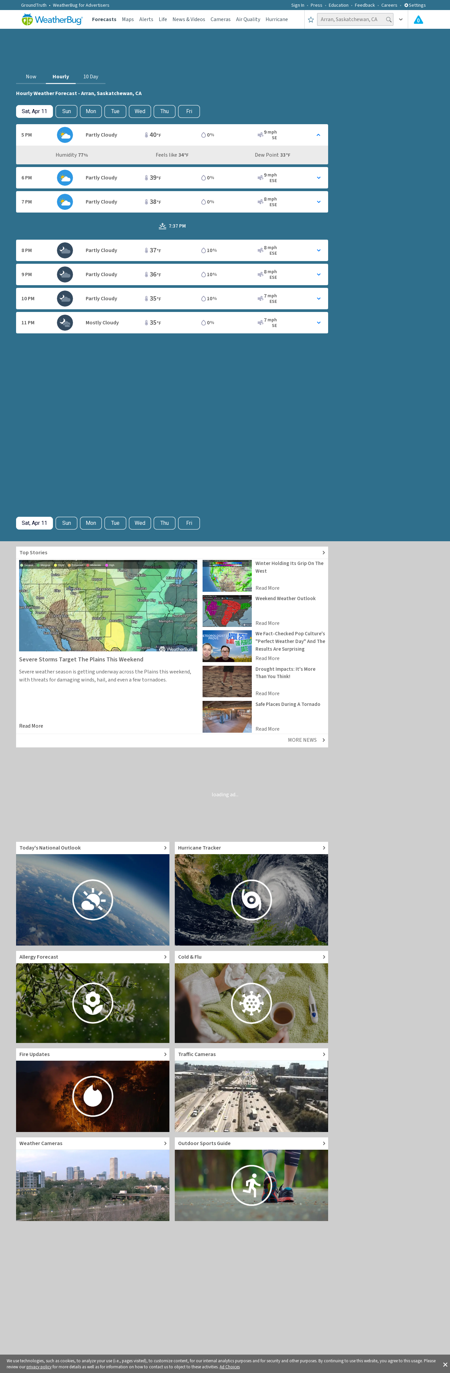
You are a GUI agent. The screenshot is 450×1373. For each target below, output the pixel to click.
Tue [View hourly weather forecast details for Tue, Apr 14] (115, 111)
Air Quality (248, 19)
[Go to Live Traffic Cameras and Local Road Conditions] (251, 1090)
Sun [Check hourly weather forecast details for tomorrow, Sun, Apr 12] (66, 111)
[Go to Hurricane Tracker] (251, 894)
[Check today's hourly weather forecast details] (34, 111)
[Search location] (355, 19)
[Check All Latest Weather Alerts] (418, 19)
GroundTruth (34, 5)
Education (339, 5)
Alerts (146, 19)
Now (31, 76)
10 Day (90, 76)
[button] (445, 1364)
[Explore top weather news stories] (172, 553)
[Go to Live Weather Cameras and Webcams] (92, 1179)
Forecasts (104, 19)
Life (163, 19)
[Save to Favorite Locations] (311, 19)
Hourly (61, 76)
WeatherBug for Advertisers (81, 5)
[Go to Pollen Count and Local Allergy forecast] (92, 997)
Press (316, 5)
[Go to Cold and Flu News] (251, 997)
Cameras (221, 19)
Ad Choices (230, 1367)
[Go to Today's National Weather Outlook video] (92, 894)
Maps (128, 19)
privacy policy (39, 1367)
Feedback (365, 5)
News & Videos (188, 19)
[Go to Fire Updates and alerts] (92, 1090)
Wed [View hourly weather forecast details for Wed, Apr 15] (140, 111)
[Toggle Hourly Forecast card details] (172, 135)
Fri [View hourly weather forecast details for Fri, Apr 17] (189, 111)
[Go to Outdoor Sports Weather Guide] (251, 1179)
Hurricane (277, 19)
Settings (415, 5)
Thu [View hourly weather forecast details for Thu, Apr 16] (164, 111)
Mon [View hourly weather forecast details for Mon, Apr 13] (91, 111)
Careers (389, 5)
